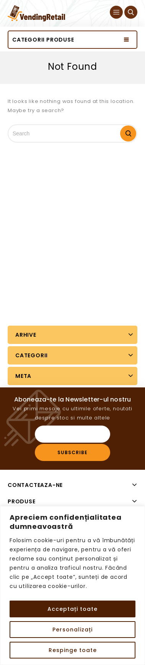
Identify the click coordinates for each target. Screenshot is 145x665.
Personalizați (72, 629)
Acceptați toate (72, 609)
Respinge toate (73, 650)
